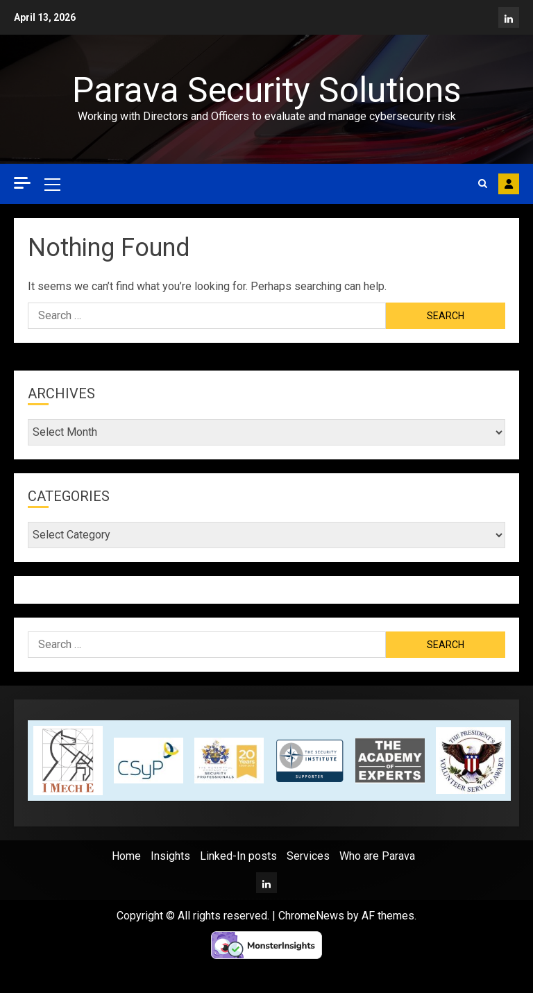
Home (126, 856)
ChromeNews (311, 915)
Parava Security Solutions (266, 90)
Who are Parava (377, 856)
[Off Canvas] (22, 183)
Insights (170, 856)
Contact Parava (508, 183)
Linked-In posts (238, 856)
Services (308, 856)
